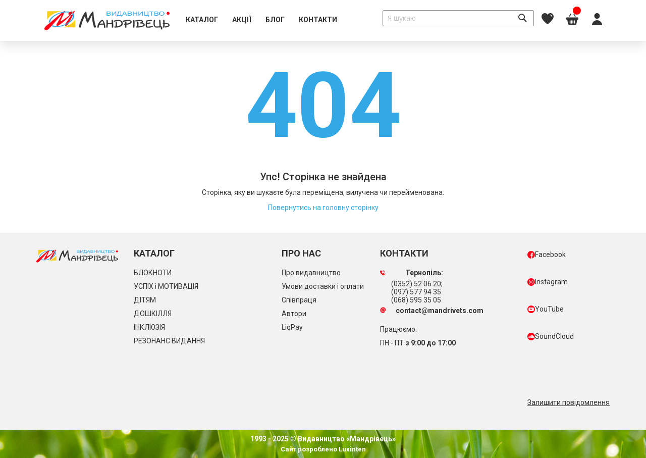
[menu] (261, 20)
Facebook (546, 254)
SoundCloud (550, 336)
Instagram (547, 282)
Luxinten (351, 449)
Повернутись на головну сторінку (323, 207)
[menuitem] (202, 20)
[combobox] (458, 18)
